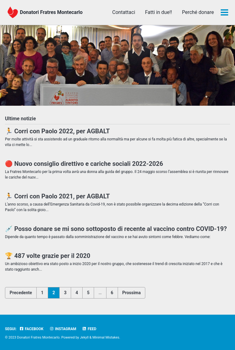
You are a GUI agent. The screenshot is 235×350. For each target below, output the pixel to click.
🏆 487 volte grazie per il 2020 (47, 255)
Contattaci (123, 12)
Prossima (131, 292)
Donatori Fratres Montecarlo (51, 12)
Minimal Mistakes (106, 337)
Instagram (62, 329)
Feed (89, 329)
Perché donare (198, 12)
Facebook (31, 329)
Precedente (21, 292)
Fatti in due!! (158, 12)
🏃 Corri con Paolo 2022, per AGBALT (57, 131)
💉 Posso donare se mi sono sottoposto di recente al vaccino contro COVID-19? (116, 229)
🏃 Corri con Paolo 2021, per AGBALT (57, 196)
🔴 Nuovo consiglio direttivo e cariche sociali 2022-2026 (84, 163)
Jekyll (84, 337)
